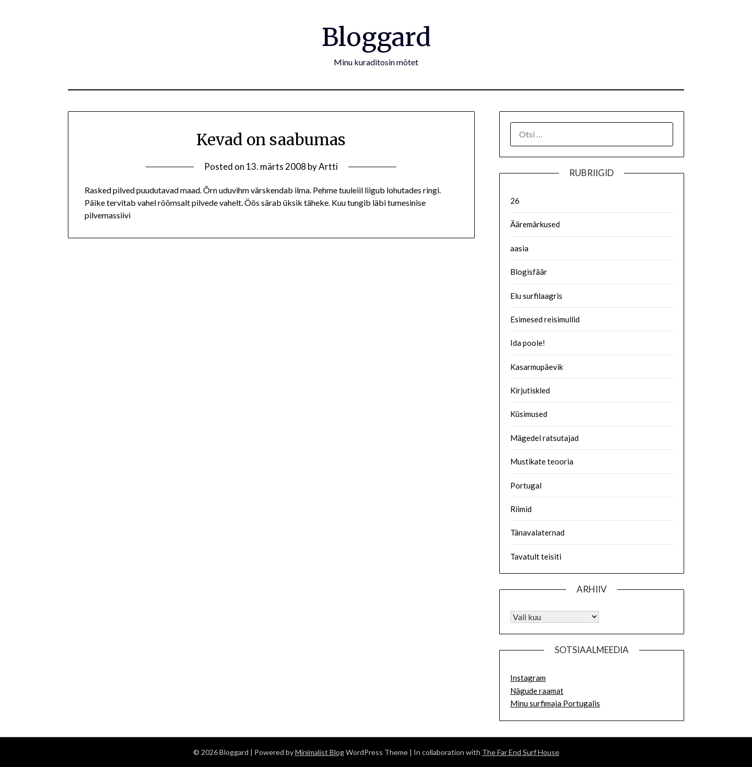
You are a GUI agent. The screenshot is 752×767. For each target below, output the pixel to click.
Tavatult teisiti (535, 556)
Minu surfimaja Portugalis (555, 703)
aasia (519, 248)
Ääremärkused (535, 224)
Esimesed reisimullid (545, 319)
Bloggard (376, 37)
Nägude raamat (536, 690)
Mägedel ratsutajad (544, 438)
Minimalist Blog (319, 752)
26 (515, 200)
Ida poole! (527, 342)
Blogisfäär (528, 271)
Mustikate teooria (541, 461)
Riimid (521, 509)
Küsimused (528, 414)
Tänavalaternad (537, 532)
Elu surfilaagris (536, 295)
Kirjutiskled (530, 390)
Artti (328, 166)
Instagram (528, 677)
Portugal (526, 485)
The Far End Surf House (520, 752)
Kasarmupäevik (536, 366)
